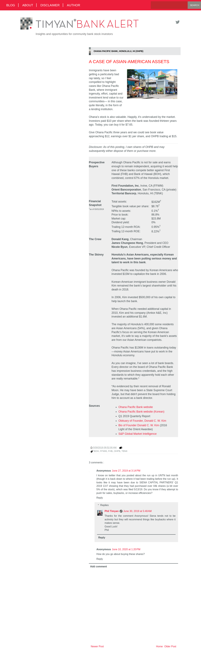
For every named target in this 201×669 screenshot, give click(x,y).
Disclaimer (50, 5)
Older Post (170, 646)
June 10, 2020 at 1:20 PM (126, 549)
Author (73, 5)
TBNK (125, 451)
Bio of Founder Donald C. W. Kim (138, 425)
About (27, 5)
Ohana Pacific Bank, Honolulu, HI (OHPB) (118, 51)
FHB (110, 451)
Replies (104, 505)
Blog (10, 5)
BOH (96, 451)
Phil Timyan (112, 511)
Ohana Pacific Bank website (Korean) (141, 411)
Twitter (177, 22)
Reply (99, 497)
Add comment (98, 566)
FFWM (103, 451)
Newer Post (97, 646)
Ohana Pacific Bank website (135, 407)
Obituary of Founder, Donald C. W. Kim (142, 420)
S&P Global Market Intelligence (137, 433)
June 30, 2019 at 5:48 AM (137, 511)
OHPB (117, 451)
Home (159, 646)
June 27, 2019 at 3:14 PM (126, 470)
